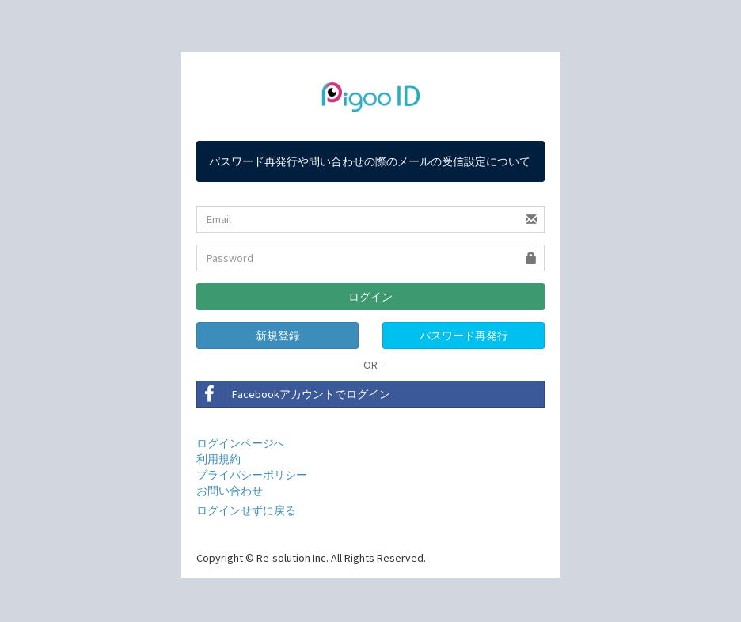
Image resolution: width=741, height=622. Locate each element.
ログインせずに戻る (246, 510)
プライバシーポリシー (251, 475)
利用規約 (218, 459)
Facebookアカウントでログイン (293, 394)
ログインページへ (240, 443)
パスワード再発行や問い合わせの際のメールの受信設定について (369, 161)
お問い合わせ (229, 491)
